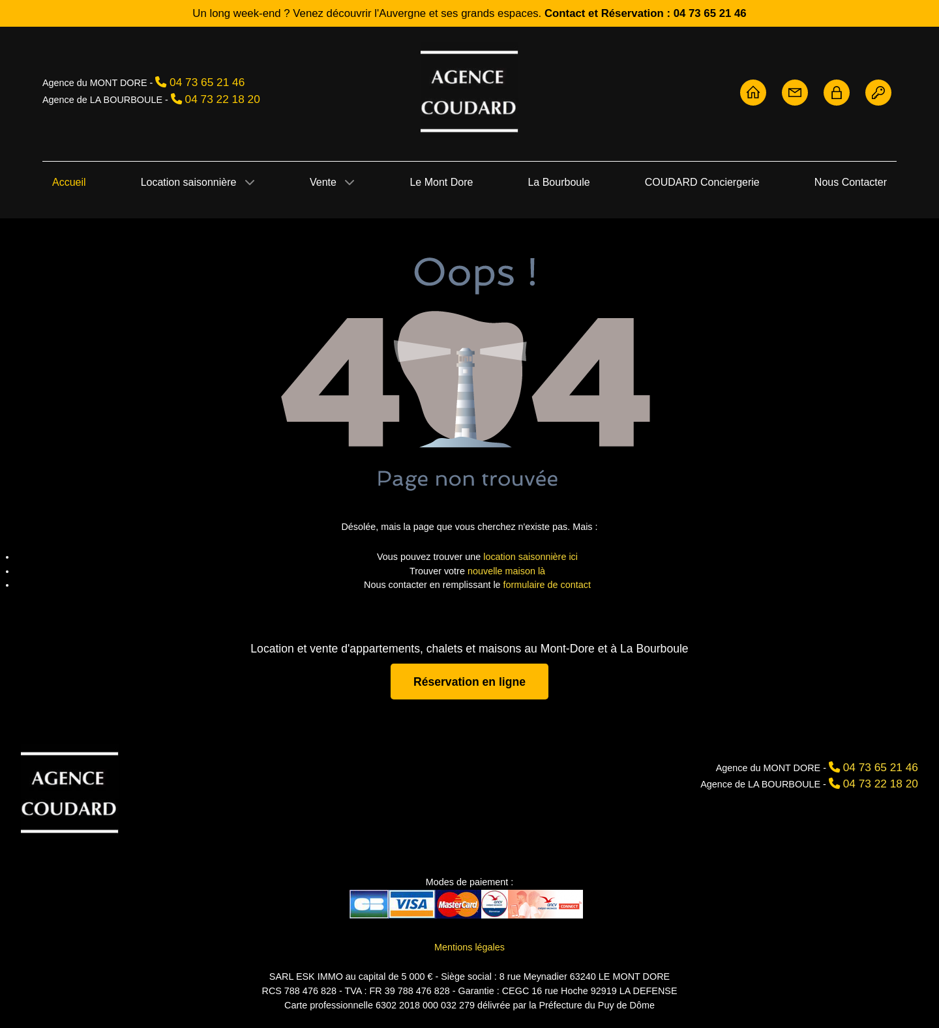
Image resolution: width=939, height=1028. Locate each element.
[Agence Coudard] (70, 792)
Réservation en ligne (469, 681)
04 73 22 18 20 (222, 99)
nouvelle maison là (506, 571)
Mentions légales (469, 947)
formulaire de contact (547, 585)
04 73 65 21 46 (207, 82)
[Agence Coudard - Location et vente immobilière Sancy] (469, 90)
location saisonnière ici (530, 556)
